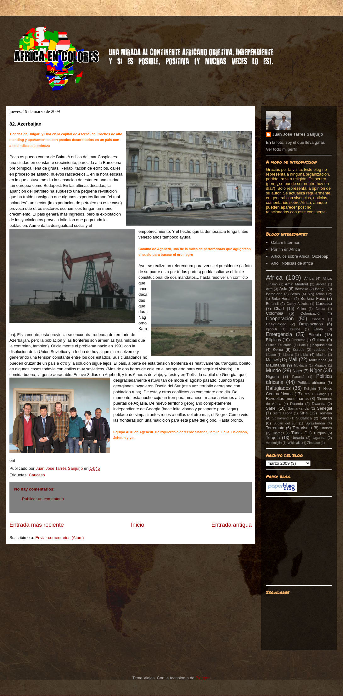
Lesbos (319, 349)
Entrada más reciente (36, 525)
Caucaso (37, 475)
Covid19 (318, 319)
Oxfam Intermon (285, 242)
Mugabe (320, 365)
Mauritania (275, 365)
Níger (316, 370)
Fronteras (298, 340)
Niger (297, 370)
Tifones (326, 428)
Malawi (272, 359)
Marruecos (317, 360)
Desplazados (311, 324)
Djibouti (271, 329)
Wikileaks (294, 443)
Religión (310, 388)
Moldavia (300, 365)
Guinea (318, 339)
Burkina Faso (313, 298)
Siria (304, 413)
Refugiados (278, 388)
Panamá (298, 377)
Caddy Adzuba (298, 304)
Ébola (318, 329)
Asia (283, 288)
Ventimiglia (274, 443)
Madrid (321, 354)
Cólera (320, 309)
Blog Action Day (320, 294)
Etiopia (315, 334)
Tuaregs (278, 433)
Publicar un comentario (43, 499)
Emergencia (279, 334)
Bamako (301, 289)
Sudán (326, 418)
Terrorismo (302, 427)
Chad (279, 308)
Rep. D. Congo (315, 394)
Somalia (325, 413)
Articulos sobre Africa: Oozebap (299, 256)
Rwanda (318, 403)
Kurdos (298, 349)
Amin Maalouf (296, 284)
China (301, 309)
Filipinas (273, 339)
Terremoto (275, 427)
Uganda (318, 437)
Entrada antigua (231, 525)
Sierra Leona (282, 413)
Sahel (271, 408)
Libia (304, 354)
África (309, 278)
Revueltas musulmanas (287, 398)
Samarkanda (298, 408)
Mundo (273, 370)
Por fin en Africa (285, 249)
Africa (274, 277)
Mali (292, 359)
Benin (295, 294)
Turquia (319, 433)
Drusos (295, 329)
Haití (302, 345)
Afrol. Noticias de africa (292, 263)
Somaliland (281, 418)
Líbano (271, 354)
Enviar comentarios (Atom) (59, 537)
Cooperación (280, 318)
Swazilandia (315, 423)
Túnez (296, 432)
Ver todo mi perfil (281, 149)
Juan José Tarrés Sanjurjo (60, 468)
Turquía (273, 437)
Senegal (324, 408)
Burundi (272, 303)
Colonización (311, 313)
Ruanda (296, 403)
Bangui (320, 289)
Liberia (288, 354)
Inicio (137, 525)
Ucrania (297, 437)
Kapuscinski (322, 345)
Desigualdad (276, 324)
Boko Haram (282, 298)
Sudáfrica (304, 418)
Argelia (321, 284)
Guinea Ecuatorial (279, 345)
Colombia (274, 313)
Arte (269, 289)
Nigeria (272, 376)
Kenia (278, 349)
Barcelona (274, 294)
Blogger (202, 678)
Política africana (311, 382)
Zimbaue (313, 443)
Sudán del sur (284, 423)
